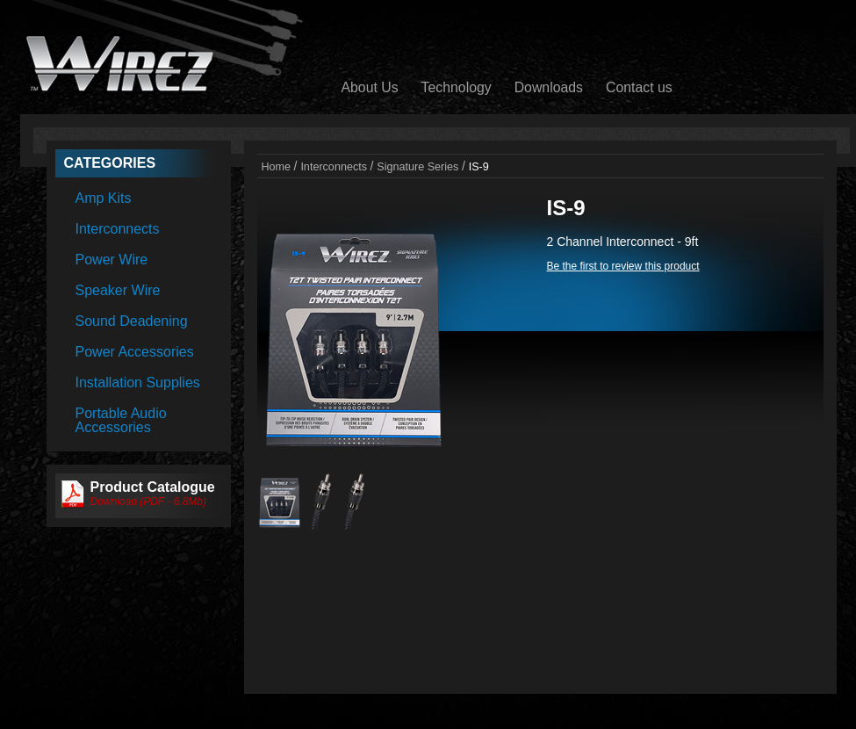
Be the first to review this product (623, 266)
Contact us (639, 87)
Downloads (548, 87)
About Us (370, 87)
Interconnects (118, 228)
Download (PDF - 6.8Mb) (148, 501)
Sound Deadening (132, 321)
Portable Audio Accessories (121, 420)
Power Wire (112, 259)
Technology (456, 87)
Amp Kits (104, 198)
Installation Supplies (138, 382)
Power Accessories (135, 351)
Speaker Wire (118, 290)
